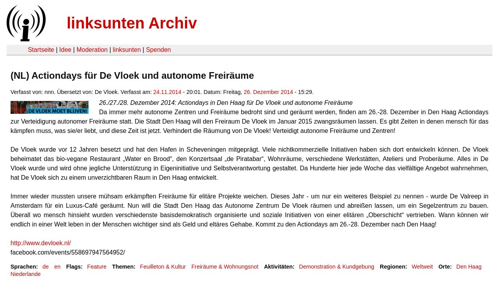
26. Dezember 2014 (268, 92)
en (57, 267)
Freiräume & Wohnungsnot (224, 267)
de (45, 267)
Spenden (158, 49)
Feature (97, 267)
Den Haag (469, 267)
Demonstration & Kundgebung (336, 267)
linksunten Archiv (132, 23)
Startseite (41, 49)
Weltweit (422, 267)
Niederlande (26, 274)
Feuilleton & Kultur (163, 267)
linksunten (127, 49)
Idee (65, 49)
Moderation (92, 49)
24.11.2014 (167, 92)
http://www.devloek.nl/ (41, 243)
